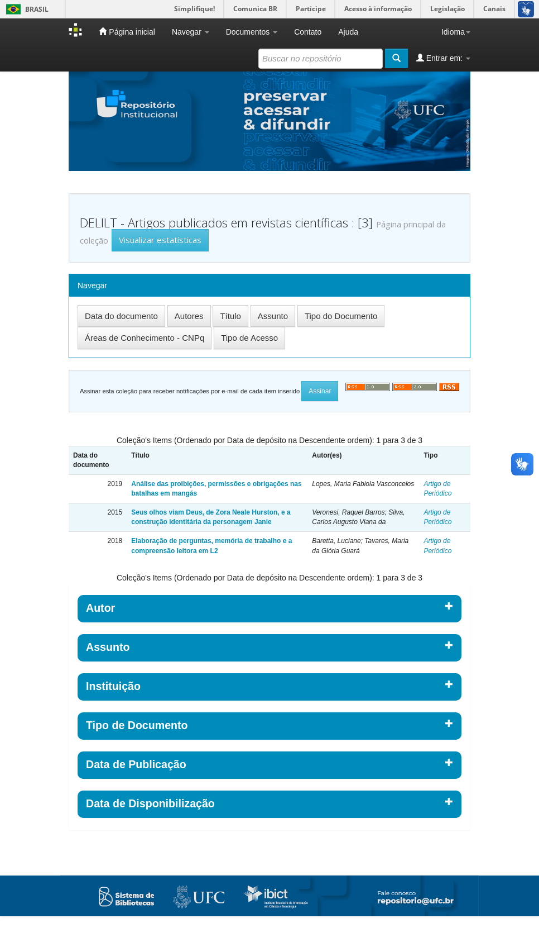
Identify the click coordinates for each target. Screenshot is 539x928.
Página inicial (127, 31)
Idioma (455, 31)
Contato (307, 31)
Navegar (190, 31)
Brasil (25, 9)
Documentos (251, 31)
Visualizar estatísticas (160, 239)
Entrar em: (443, 58)
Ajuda (348, 31)
